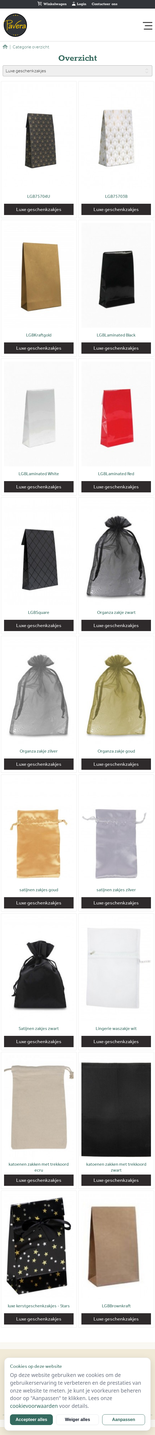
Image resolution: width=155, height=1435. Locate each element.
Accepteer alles (31, 1419)
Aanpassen (123, 1419)
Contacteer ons (105, 4)
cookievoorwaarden (34, 1405)
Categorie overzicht (29, 46)
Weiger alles (77, 1419)
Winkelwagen (52, 4)
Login (79, 4)
